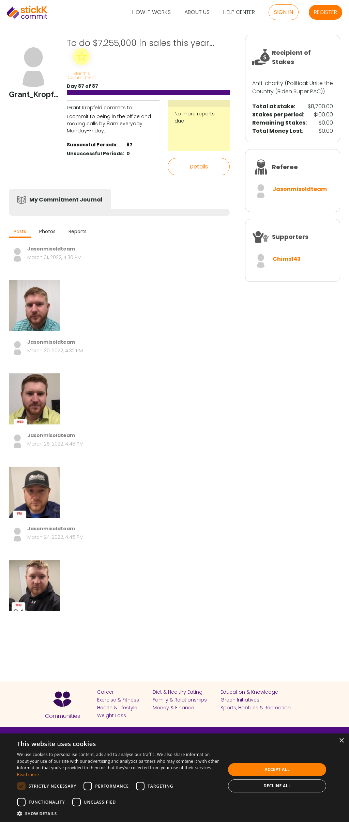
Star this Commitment (81, 75)
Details (198, 167)
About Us (197, 12)
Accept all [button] (277, 769)
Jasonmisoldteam (300, 189)
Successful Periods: (92, 144)
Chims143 (287, 259)
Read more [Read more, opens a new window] (28, 774)
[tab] (20, 232)
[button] (118, 813)
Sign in (283, 12)
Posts (20, 231)
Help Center (239, 12)
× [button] (341, 740)
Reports (78, 231)
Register (325, 12)
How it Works (151, 12)
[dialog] (174, 778)
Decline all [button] (277, 786)
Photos (47, 231)
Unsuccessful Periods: (95, 153)
